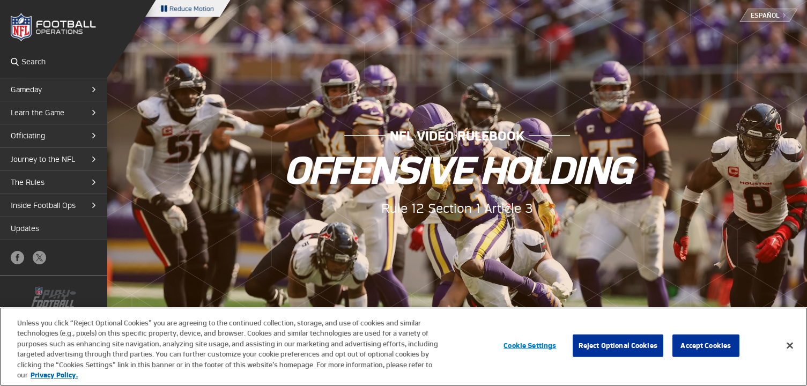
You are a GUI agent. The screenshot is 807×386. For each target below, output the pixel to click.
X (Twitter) (39, 257)
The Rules (28, 182)
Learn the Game (37, 112)
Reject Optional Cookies (618, 346)
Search (15, 62)
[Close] (790, 346)
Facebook (17, 257)
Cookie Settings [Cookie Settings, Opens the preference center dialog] (530, 346)
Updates (25, 228)
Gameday (26, 89)
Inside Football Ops (43, 205)
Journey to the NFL (43, 159)
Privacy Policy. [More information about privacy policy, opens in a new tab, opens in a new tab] (54, 375)
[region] (403, 346)
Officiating (28, 135)
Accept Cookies (705, 346)
